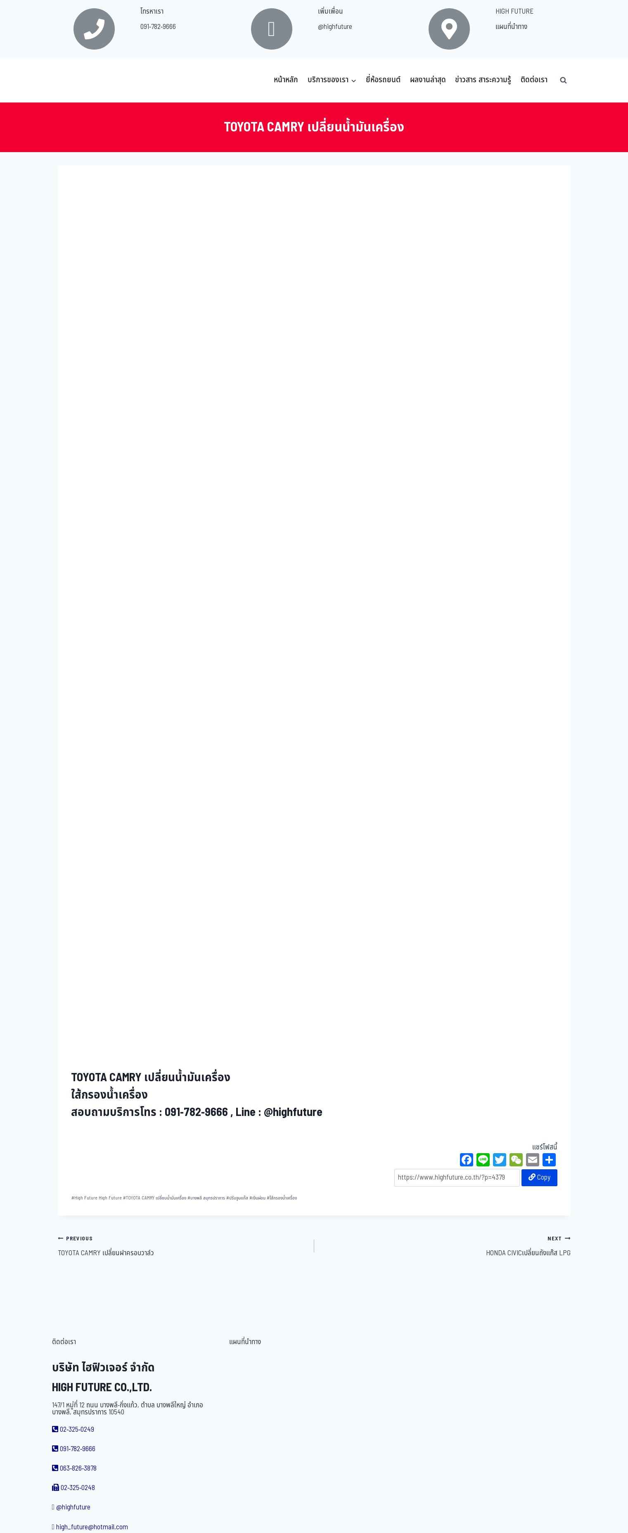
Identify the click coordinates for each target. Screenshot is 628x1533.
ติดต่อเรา (534, 80)
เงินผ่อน (257, 1198)
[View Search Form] (564, 80)
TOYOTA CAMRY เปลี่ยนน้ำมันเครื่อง (154, 1198)
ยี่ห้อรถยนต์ (383, 80)
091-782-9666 (158, 26)
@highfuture (335, 26)
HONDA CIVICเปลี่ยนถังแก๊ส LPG (446, 1246)
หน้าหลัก (286, 80)
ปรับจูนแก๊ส (237, 1198)
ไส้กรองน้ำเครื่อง (282, 1198)
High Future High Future (96, 1198)
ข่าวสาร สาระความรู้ (483, 80)
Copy (539, 1177)
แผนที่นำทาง (511, 26)
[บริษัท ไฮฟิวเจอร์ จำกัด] (76, 80)
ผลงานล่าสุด (428, 80)
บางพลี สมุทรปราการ (206, 1198)
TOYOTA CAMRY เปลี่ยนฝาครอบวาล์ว (182, 1246)
